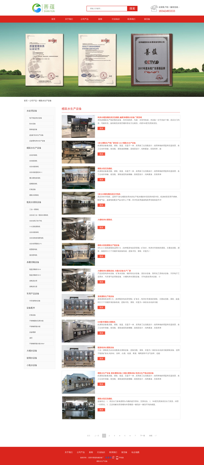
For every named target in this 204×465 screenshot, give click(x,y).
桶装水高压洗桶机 (105, 169)
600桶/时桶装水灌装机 (106, 322)
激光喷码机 (33, 255)
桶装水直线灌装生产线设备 (108, 245)
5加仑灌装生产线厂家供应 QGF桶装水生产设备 (117, 143)
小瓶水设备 (32, 365)
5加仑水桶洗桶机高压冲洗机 (109, 194)
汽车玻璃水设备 (34, 301)
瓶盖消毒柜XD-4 (35, 269)
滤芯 (31, 338)
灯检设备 (32, 189)
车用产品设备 (33, 293)
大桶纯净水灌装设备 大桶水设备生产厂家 (114, 271)
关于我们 (69, 19)
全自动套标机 (34, 166)
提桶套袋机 (33, 184)
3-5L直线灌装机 (34, 226)
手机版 (121, 458)
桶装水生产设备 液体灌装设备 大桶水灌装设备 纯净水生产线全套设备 (126, 373)
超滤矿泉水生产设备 (36, 135)
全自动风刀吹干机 (35, 221)
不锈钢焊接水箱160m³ (36, 344)
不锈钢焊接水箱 (34, 326)
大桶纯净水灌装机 (105, 220)
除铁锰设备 (33, 129)
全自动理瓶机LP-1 (35, 244)
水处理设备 (32, 111)
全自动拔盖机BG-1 (35, 172)
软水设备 (32, 124)
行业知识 (116, 19)
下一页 (142, 436)
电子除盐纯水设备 (35, 118)
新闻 (100, 19)
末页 (150, 436)
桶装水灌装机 (34, 195)
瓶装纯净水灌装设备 (106, 348)
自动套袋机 (33, 161)
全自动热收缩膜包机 (36, 238)
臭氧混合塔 (33, 281)
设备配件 (31, 308)
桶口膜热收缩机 (34, 178)
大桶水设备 (32, 351)
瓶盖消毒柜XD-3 (35, 275)
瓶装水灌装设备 (34, 202)
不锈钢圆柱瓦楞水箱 (36, 321)
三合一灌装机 (34, 209)
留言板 (147, 19)
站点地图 (135, 452)
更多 (101, 128)
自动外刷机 (33, 155)
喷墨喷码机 (33, 249)
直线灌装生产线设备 (106, 296)
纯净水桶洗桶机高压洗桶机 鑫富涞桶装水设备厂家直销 (120, 117)
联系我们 (131, 19)
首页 (53, 19)
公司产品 (84, 19)
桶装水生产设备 (45, 101)
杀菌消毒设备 (33, 262)
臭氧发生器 (33, 286)
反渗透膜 (32, 332)
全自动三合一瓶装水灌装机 (38, 215)
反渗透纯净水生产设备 (37, 141)
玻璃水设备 (32, 358)
